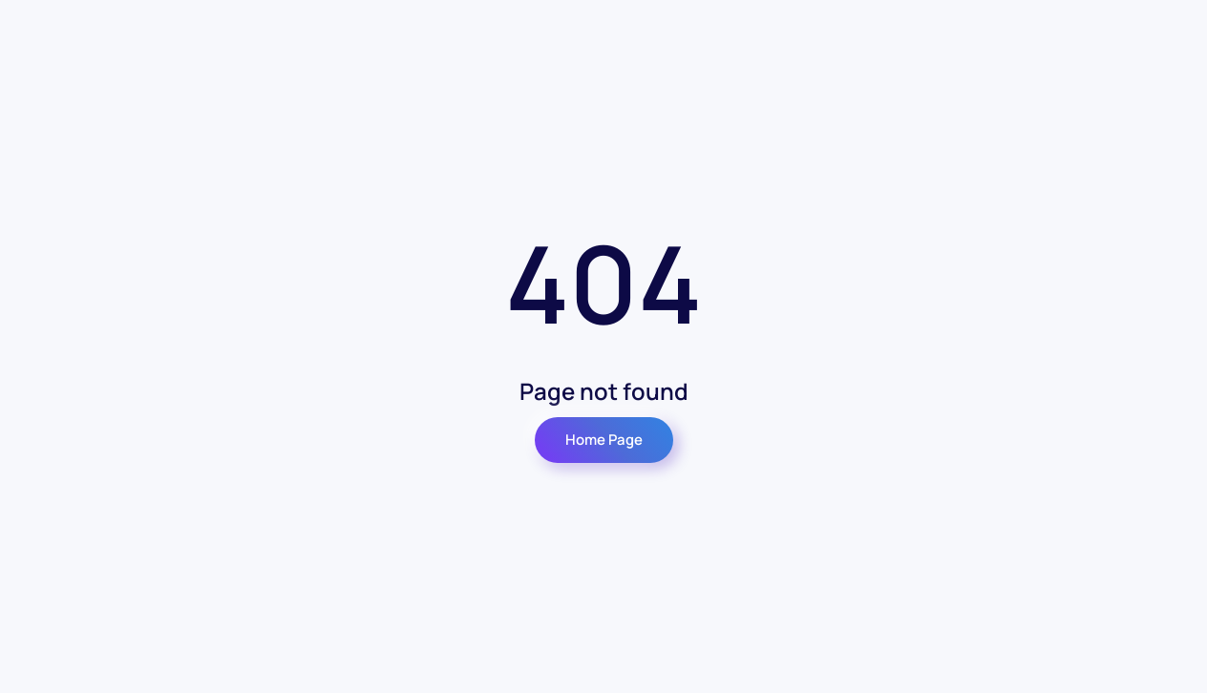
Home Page (604, 440)
